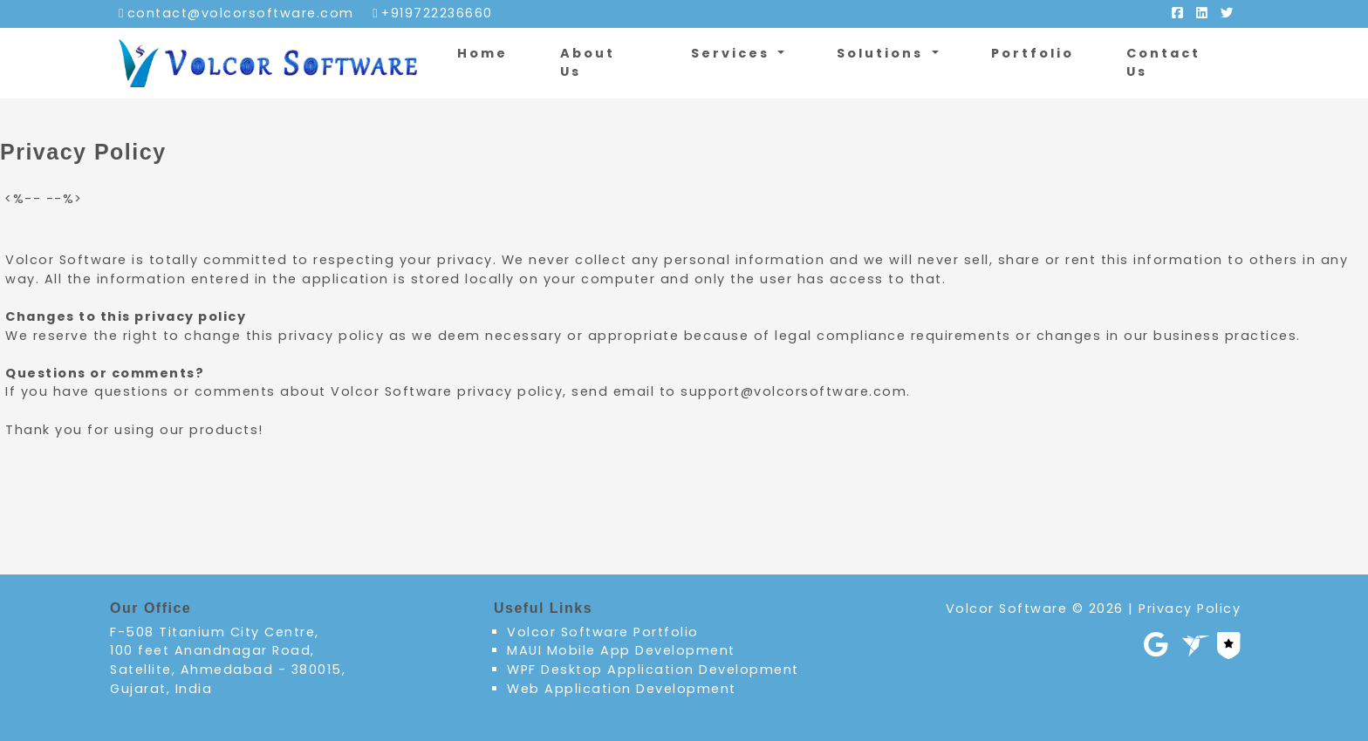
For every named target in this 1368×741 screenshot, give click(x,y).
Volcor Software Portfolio (603, 632)
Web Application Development (621, 688)
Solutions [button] (882, 53)
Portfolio (1032, 53)
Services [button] (733, 53)
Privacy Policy (1190, 608)
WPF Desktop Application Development (653, 669)
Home (482, 53)
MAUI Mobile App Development (621, 650)
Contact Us (1163, 62)
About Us (587, 62)
